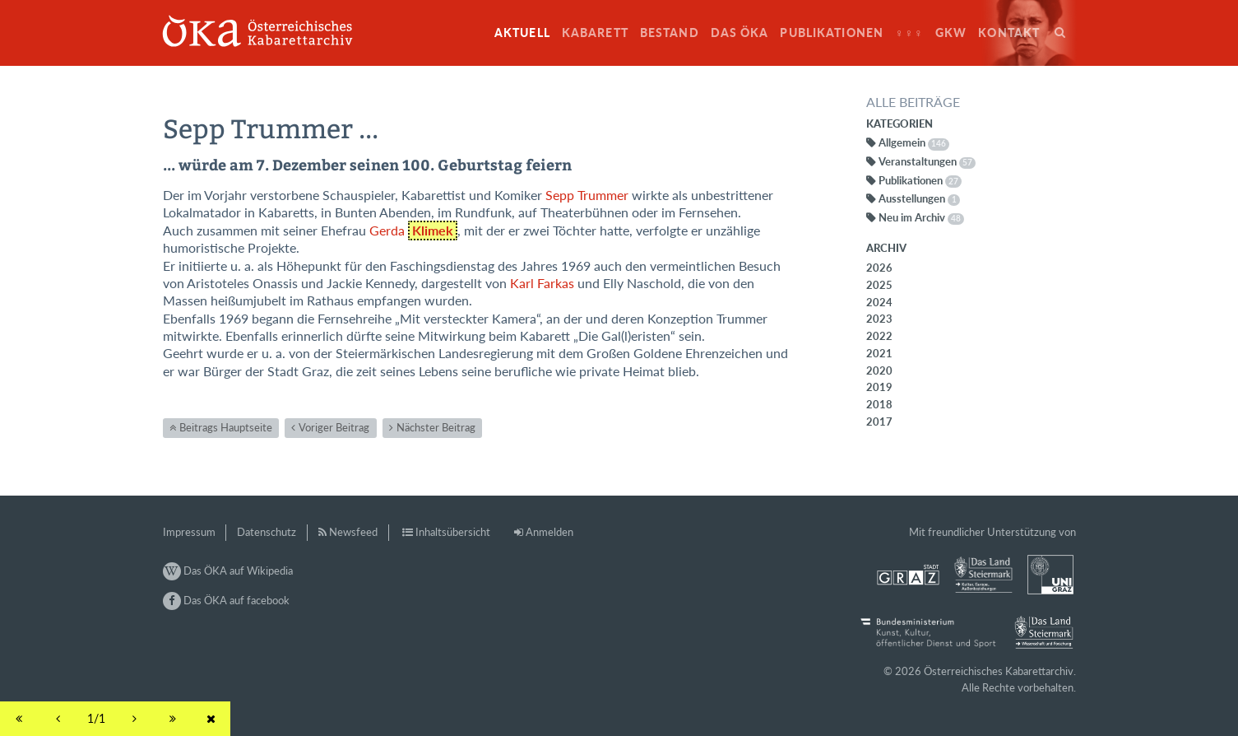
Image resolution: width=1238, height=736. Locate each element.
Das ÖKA (740, 33)
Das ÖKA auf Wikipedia (228, 570)
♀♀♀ (909, 33)
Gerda (413, 230)
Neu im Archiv (921, 217)
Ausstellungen (920, 198)
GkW (951, 33)
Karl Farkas (542, 283)
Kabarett (595, 33)
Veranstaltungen (927, 161)
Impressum (189, 531)
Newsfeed (353, 531)
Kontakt (1009, 33)
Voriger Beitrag (334, 427)
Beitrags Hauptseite (225, 427)
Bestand (669, 33)
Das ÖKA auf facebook (226, 600)
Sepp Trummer (586, 195)
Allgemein (914, 142)
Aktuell (522, 33)
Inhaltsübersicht (452, 531)
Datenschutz (266, 531)
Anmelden (549, 531)
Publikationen (831, 33)
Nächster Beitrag (435, 427)
